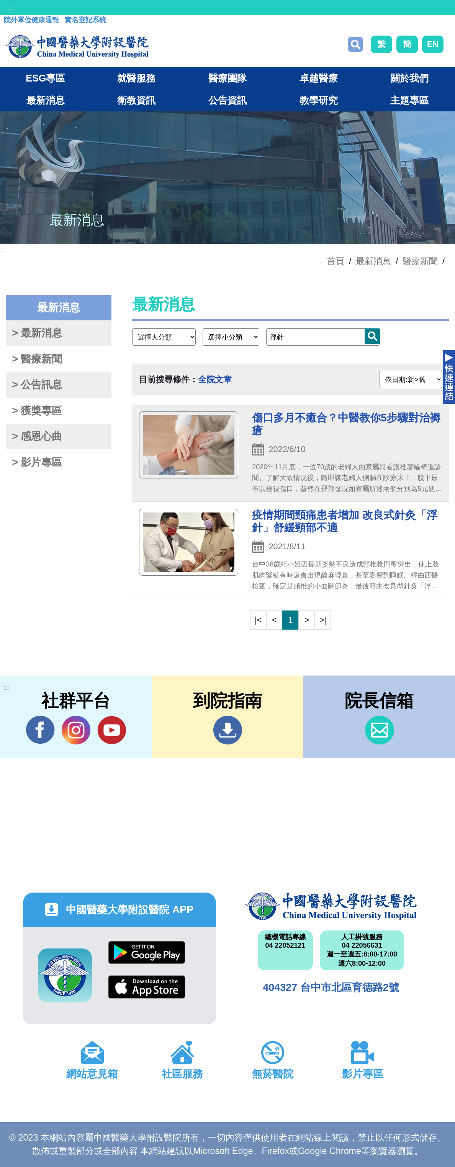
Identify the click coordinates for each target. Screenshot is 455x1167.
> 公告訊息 (37, 384)
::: (10, 7)
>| (322, 620)
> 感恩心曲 (37, 436)
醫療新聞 (420, 261)
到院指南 (227, 730)
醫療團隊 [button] (227, 78)
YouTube (111, 730)
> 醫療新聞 (37, 359)
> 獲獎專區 (37, 410)
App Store (146, 987)
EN (433, 44)
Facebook (40, 730)
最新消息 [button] (45, 100)
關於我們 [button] (409, 78)
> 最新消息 (37, 333)
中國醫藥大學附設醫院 (331, 906)
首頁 (335, 261)
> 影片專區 (37, 462)
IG (76, 730)
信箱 (379, 730)
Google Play (146, 952)
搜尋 (355, 44)
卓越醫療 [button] (319, 78)
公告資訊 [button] (227, 100)
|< (258, 620)
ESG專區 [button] (45, 78)
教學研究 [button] (319, 100)
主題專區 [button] (409, 100)
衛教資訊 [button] (136, 100)
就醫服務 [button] (136, 78)
